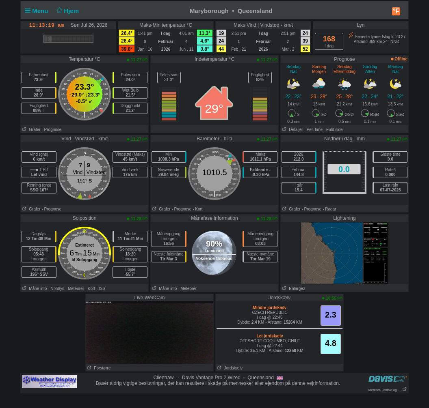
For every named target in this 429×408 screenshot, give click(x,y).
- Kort (197, 209)
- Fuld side (333, 129)
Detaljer (292, 129)
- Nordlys (56, 288)
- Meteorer (74, 288)
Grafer (31, 129)
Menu (38, 10)
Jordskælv (229, 368)
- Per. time (313, 129)
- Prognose (51, 129)
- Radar (329, 209)
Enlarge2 (293, 288)
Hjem (67, 10)
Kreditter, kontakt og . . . (387, 390)
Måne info (34, 288)
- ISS (100, 288)
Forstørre (98, 368)
